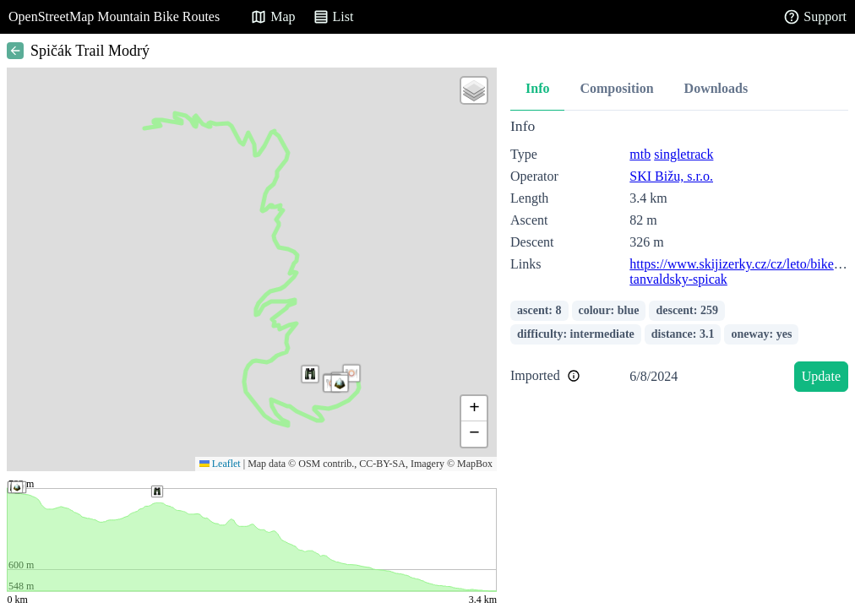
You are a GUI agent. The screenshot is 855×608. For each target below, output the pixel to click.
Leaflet (220, 464)
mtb (640, 154)
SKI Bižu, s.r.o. (671, 176)
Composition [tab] (616, 88)
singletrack (683, 154)
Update (821, 376)
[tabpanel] (679, 258)
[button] (310, 374)
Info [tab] (537, 88)
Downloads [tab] (716, 88)
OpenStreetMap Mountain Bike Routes (114, 16)
